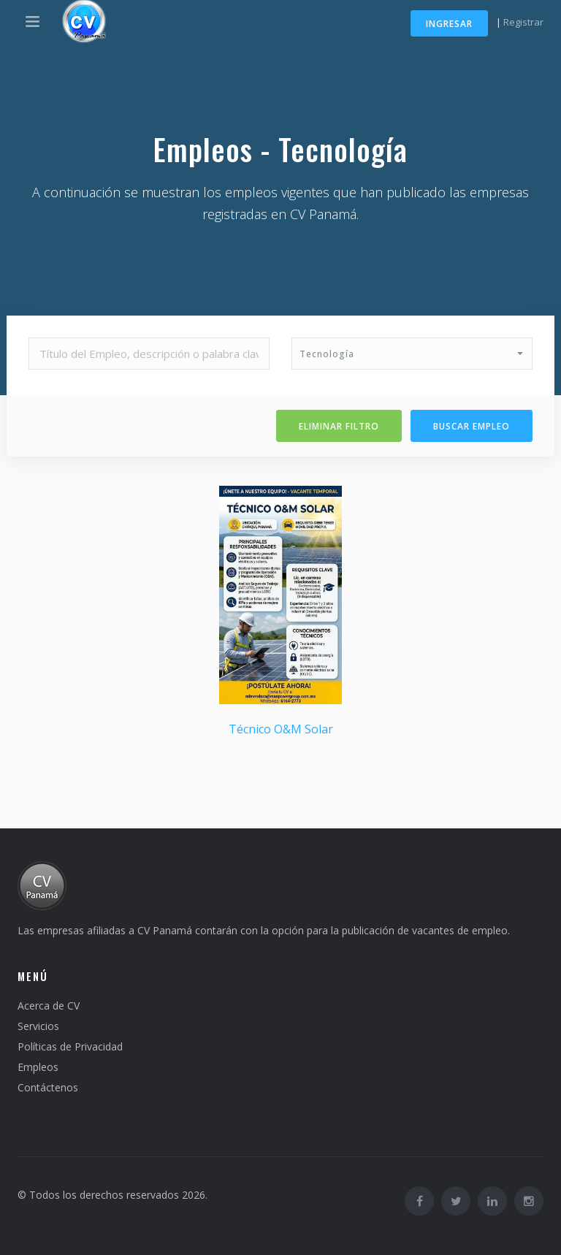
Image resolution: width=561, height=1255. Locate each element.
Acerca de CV (49, 1005)
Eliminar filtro (339, 426)
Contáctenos (48, 1087)
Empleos (38, 1067)
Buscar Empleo (471, 426)
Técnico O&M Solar (281, 729)
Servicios (38, 1026)
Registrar (523, 21)
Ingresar (449, 24)
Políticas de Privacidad (70, 1046)
